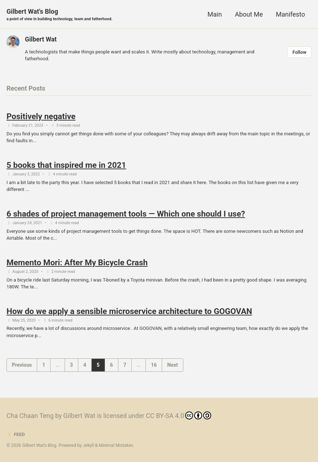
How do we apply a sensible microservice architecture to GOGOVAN (129, 315)
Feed (15, 434)
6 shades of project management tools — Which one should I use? (125, 216)
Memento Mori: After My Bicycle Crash (77, 266)
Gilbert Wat (41, 39)
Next (172, 370)
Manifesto (290, 14)
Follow (299, 52)
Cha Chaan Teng (30, 415)
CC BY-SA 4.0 (180, 415)
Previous (22, 370)
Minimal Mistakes (117, 445)
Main (215, 14)
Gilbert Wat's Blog (61, 15)
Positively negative (40, 117)
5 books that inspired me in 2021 (66, 166)
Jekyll (89, 445)
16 (154, 370)
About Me (249, 14)
